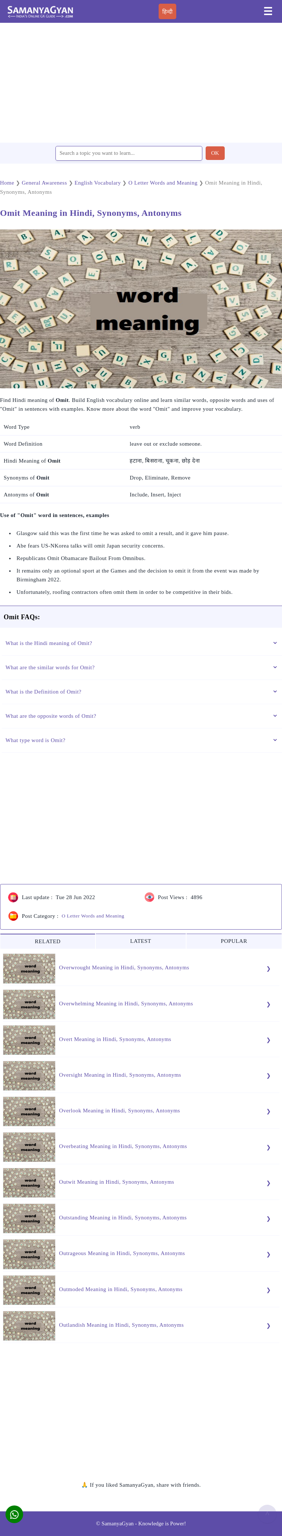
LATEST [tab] (140, 941)
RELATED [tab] (48, 941)
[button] (14, 1514)
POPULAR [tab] (234, 941)
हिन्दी (167, 12)
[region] (141, 82)
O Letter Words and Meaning (93, 916)
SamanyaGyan (118, 1523)
